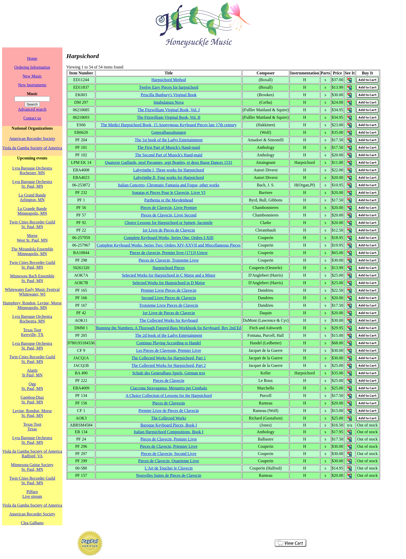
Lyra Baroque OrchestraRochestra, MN (32, 318)
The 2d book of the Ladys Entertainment (168, 335)
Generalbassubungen (168, 132)
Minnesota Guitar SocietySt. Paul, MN (32, 467)
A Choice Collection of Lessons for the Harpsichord (169, 395)
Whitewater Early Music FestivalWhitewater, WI (32, 291)
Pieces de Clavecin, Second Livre (169, 453)
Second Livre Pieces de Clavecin (168, 298)
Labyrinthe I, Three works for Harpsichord (168, 170)
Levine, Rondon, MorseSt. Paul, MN (32, 413)
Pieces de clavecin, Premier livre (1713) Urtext (169, 252)
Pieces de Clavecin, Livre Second (169, 215)
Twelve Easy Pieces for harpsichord (168, 87)
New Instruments (32, 85)
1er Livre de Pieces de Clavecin (168, 230)
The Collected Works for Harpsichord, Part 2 (169, 365)
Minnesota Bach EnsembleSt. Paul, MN (32, 278)
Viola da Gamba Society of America (32, 148)
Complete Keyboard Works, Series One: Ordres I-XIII (168, 237)
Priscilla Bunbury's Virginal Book (169, 95)
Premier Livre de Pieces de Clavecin (169, 410)
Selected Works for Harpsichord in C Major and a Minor (168, 275)
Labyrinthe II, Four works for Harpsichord (168, 177)
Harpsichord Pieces (169, 267)
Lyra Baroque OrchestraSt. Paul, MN (32, 183)
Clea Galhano (32, 523)
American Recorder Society (32, 138)
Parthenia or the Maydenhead (168, 200)
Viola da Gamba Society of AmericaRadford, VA (32, 453)
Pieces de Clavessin (168, 403)
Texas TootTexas (32, 426)
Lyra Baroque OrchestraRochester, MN (32, 170)
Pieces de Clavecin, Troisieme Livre (169, 260)
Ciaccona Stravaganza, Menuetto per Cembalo (168, 388)
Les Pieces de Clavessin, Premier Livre (168, 350)
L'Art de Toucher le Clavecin (169, 468)
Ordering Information (32, 67)
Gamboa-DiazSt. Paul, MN (32, 399)
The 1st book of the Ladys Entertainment (168, 140)
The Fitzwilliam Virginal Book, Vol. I (168, 110)
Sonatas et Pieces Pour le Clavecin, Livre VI (168, 192)
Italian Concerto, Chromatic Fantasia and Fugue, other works (168, 185)
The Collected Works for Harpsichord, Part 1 (169, 358)
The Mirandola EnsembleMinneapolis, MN (32, 251)
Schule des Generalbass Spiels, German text (168, 373)
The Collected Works (168, 418)
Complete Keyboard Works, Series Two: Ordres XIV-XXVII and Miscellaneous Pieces (169, 245)
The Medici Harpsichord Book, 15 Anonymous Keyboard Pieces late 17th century (169, 125)
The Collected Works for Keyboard (169, 320)
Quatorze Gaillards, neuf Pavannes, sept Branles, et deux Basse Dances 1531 (168, 162)
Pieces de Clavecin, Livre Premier (168, 207)
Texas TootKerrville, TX (32, 332)
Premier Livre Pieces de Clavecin (168, 290)
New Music (32, 76)
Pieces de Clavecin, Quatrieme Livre (168, 461)
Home (32, 58)
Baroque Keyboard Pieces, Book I (168, 425)
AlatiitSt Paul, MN (32, 372)
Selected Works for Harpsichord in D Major (168, 283)
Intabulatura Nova (169, 102)
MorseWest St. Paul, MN (32, 237)
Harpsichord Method (168, 80)
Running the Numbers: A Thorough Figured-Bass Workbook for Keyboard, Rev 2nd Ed (168, 328)
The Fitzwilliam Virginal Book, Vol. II (168, 117)
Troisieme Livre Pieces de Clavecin (168, 305)
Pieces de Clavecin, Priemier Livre (169, 446)
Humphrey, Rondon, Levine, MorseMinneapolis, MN (32, 305)
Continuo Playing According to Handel (168, 343)
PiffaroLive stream (32, 494)
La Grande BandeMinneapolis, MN (32, 210)
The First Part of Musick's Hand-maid (168, 147)
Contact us (32, 118)
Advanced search (32, 109)
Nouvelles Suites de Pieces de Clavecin (168, 475)
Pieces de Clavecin (168, 380)
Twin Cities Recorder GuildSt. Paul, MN (32, 224)
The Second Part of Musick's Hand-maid (168, 155)
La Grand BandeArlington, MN (32, 197)
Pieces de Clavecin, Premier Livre (168, 439)
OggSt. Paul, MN (32, 386)
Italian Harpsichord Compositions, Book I (169, 432)
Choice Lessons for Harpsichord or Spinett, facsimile (169, 222)
